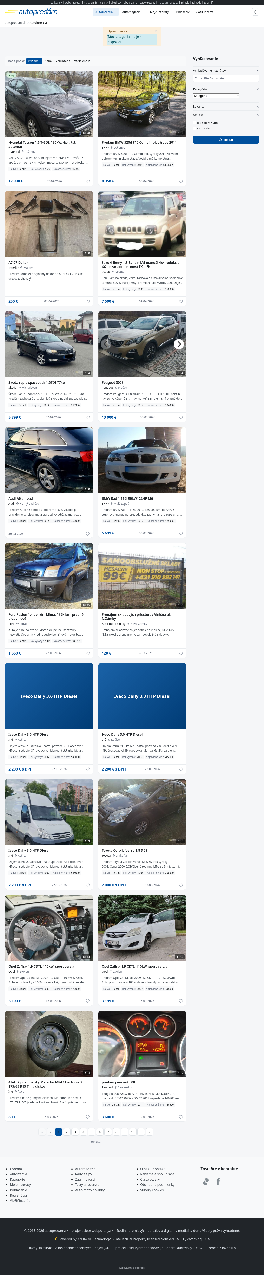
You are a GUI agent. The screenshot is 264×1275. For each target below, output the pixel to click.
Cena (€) (198, 114)
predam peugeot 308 (118, 1082)
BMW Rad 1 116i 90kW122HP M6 (127, 498)
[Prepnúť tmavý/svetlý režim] (255, 12)
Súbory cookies (152, 1190)
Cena (48, 61)
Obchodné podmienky (157, 1184)
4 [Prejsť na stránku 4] (83, 1132)
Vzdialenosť (82, 61)
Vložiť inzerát (20, 1200)
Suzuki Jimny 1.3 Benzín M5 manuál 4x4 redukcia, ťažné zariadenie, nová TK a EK (141, 264)
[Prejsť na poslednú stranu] (149, 1132)
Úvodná (16, 1169)
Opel (11, 971)
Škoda (12, 387)
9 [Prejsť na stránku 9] (124, 1132)
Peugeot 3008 (113, 382)
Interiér (13, 268)
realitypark (56, 2)
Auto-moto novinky (90, 1190)
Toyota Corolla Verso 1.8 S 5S (124, 850)
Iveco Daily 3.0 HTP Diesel (29, 734)
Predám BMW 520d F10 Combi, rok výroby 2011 (139, 142)
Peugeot (107, 387)
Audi (11, 504)
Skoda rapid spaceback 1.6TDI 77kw (37, 382)
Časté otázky (150, 1179)
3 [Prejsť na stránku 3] (75, 1132)
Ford (11, 624)
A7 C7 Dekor (18, 262)
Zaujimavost (84, 1179)
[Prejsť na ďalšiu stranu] (141, 1132)
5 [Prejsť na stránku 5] (91, 1132)
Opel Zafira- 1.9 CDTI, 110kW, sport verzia (41, 966)
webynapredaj (73, 2)
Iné (10, 739)
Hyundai (14, 152)
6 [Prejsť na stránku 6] (100, 1132)
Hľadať (226, 140)
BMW (105, 147)
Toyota (106, 855)
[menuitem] (106, 12)
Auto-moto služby (113, 624)
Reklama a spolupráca (157, 1174)
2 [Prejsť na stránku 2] (67, 1132)
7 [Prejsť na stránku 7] (108, 1132)
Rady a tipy (83, 1174)
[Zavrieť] (156, 30)
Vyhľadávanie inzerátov (209, 70)
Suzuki (106, 272)
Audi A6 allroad (20, 498)
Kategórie (17, 1179)
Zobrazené (63, 61)
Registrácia (18, 1195)
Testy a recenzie (87, 1184)
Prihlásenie (18, 1190)
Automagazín (85, 1169)
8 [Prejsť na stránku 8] (116, 1132)
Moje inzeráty (20, 1184)
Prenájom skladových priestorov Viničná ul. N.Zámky (136, 616)
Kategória (200, 89)
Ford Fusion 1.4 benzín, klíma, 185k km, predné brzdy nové (46, 616)
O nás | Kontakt (152, 1169)
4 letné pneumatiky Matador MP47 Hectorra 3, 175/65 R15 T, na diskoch (45, 1084)
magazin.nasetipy (168, 2)
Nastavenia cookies (132, 1268)
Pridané (33, 61)
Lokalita (198, 106)
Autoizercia (18, 1174)
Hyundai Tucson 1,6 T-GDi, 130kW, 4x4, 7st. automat (42, 144)
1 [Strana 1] (58, 1132)
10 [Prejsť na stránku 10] (132, 1132)
